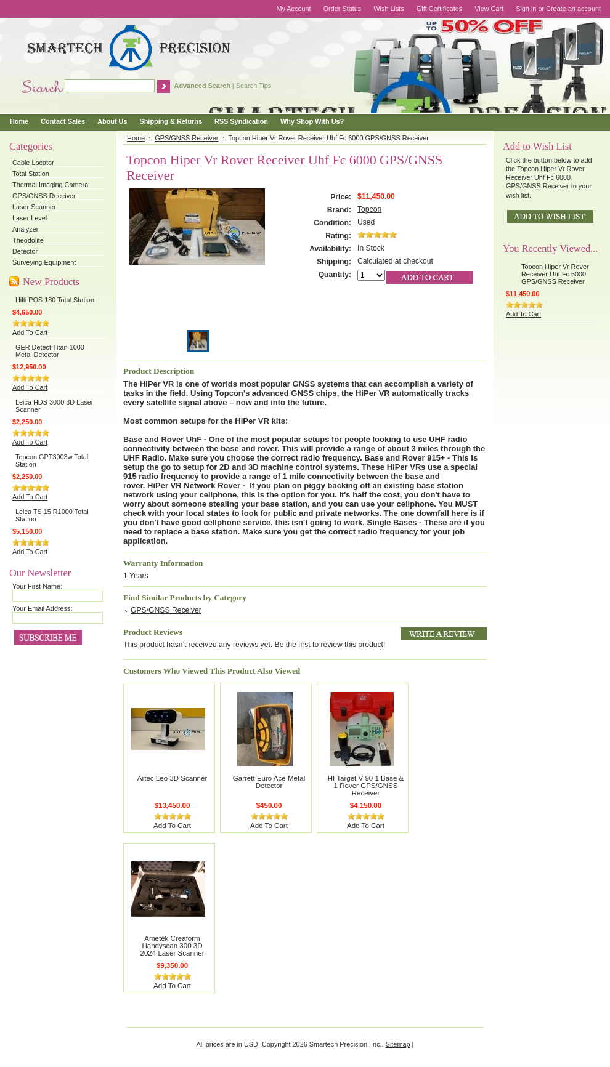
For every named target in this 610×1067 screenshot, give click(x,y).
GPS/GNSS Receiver (44, 195)
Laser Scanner (34, 207)
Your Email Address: (42, 608)
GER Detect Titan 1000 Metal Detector (49, 351)
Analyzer (25, 229)
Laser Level (29, 218)
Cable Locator (33, 162)
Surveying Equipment (44, 262)
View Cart (488, 8)
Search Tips (253, 85)
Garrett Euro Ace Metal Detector (269, 782)
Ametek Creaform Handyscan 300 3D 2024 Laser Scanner (172, 946)
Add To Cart (29, 332)
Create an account (573, 8)
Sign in (526, 8)
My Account (293, 8)
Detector (25, 251)
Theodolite (28, 240)
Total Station (30, 173)
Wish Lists (388, 8)
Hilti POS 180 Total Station (54, 300)
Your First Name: (37, 586)
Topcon (369, 209)
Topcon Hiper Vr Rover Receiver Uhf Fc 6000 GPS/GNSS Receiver (555, 274)
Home (136, 138)
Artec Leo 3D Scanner (172, 778)
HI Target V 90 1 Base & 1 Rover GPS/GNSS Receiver (366, 786)
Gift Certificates (439, 8)
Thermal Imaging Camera (50, 184)
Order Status (342, 8)
